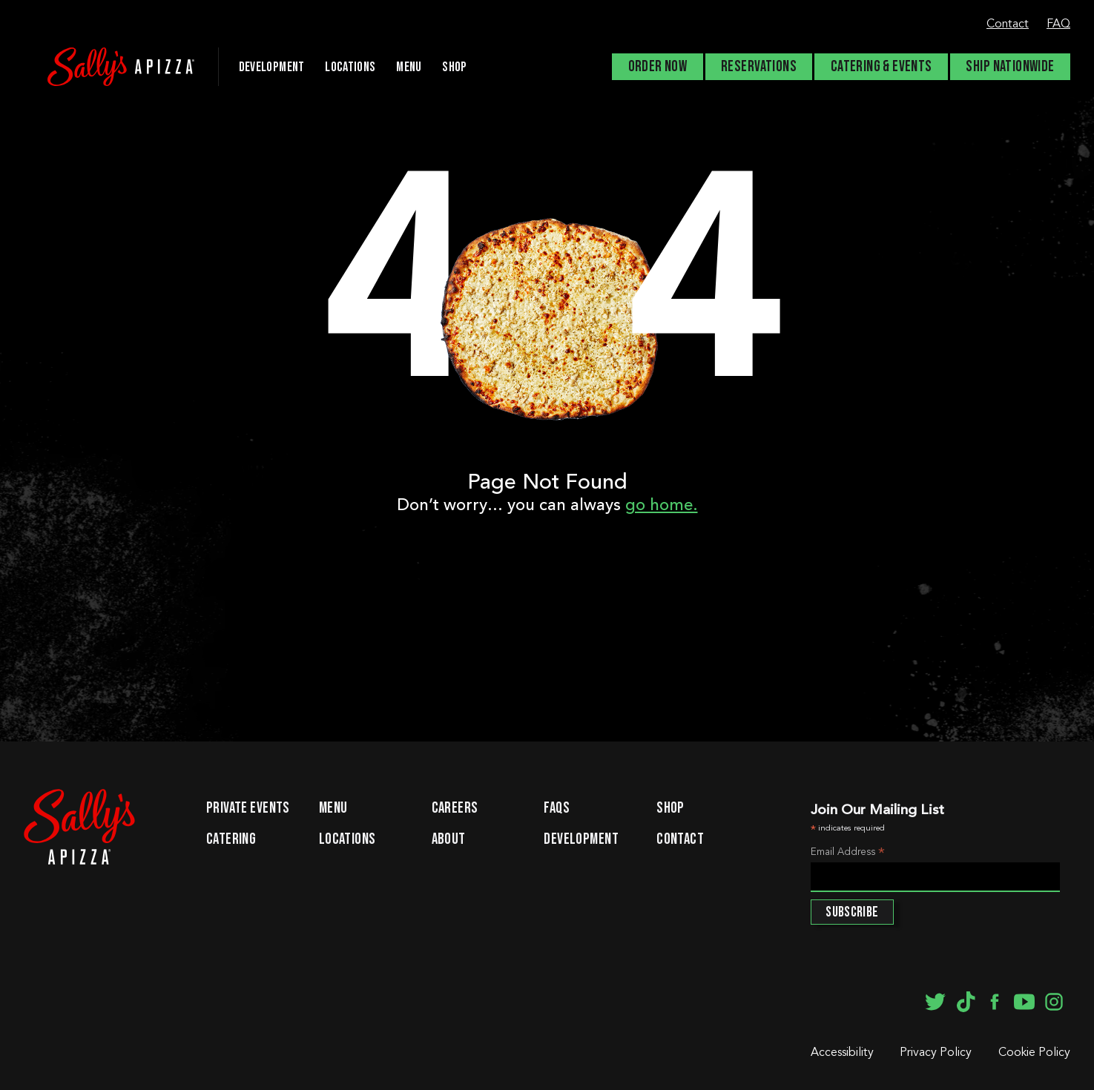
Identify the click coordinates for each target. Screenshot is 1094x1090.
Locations (350, 67)
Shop (454, 67)
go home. (661, 506)
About (449, 840)
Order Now (658, 67)
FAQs (557, 809)
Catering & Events (881, 67)
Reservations (759, 67)
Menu (408, 67)
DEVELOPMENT (272, 67)
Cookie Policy (1034, 1053)
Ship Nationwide (1010, 67)
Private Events (248, 809)
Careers (455, 809)
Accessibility (842, 1053)
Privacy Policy (936, 1053)
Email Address (848, 854)
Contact (1007, 24)
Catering (231, 840)
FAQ (1058, 24)
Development (581, 840)
